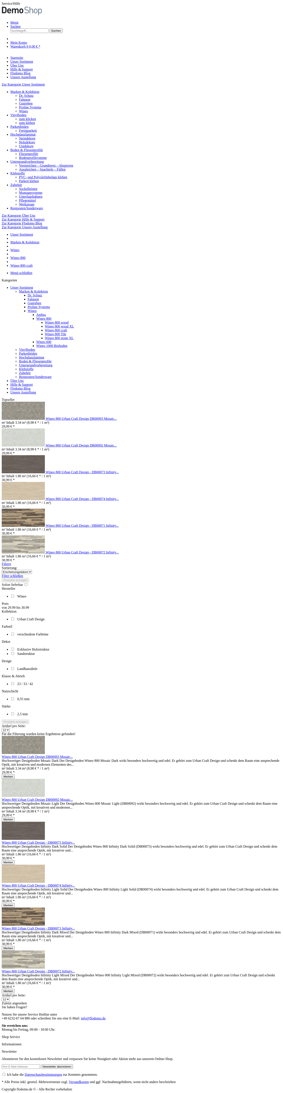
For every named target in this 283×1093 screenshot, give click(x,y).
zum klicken (27, 119)
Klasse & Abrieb (13, 676)
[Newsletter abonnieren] (57, 1066)
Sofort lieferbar (13, 584)
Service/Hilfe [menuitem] (11, 3)
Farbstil (7, 626)
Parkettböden (19, 127)
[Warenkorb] (25, 46)
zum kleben (27, 123)
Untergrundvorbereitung (27, 161)
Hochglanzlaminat (23, 134)
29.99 (12, 607)
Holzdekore (27, 142)
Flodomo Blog (20, 388)
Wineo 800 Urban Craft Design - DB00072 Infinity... (82, 552)
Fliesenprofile (28, 154)
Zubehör (16, 185)
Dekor (6, 641)
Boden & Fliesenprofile (26, 150)
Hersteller (8, 588)
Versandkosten (79, 1082)
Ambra (41, 315)
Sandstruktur (26, 653)
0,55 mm (23, 699)
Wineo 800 (43, 318)
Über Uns (17, 381)
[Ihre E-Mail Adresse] (21, 1066)
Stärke (6, 706)
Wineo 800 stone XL (59, 338)
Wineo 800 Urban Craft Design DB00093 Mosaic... (81, 418)
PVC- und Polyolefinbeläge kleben (43, 177)
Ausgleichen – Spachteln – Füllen (42, 169)
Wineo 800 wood (57, 322)
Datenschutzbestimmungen (43, 1074)
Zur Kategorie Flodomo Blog (22, 223)
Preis (5, 603)
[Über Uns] (17, 65)
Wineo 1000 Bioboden (51, 346)
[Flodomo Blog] (20, 73)
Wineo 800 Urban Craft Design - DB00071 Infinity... (82, 525)
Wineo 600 (43, 342)
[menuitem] (145, 23)
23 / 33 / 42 (25, 684)
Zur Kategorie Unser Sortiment (23, 84)
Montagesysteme (30, 192)
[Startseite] (16, 58)
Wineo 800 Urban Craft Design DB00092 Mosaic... (81, 445)
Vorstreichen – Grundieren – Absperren (46, 165)
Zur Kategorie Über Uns (18, 215)
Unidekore (26, 146)
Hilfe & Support (21, 384)
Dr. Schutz (26, 95)
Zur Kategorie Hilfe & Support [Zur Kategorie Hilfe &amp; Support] (23, 219)
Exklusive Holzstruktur (33, 649)
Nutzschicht (10, 691)
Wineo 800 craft (56, 330)
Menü (14, 22)
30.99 (25, 607)
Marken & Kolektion (24, 92)
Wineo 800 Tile (55, 334)
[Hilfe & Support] (21, 69)
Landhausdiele (27, 669)
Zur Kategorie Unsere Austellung (25, 227)
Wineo (23, 111)
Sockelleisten (28, 189)
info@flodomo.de (93, 1018)
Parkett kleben (29, 181)
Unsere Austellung (23, 392)
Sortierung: (9, 568)
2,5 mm (22, 714)
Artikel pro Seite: (14, 726)
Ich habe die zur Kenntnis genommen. (52, 1074)
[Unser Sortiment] (21, 61)
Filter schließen (12, 576)
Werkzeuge (27, 204)
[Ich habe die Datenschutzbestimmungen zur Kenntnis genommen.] (4, 1074)
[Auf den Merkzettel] (8, 776)
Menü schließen (21, 273)
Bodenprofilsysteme (33, 158)
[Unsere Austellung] (23, 77)
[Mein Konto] (18, 42)
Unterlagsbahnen (30, 196)
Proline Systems (30, 107)
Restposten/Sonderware (26, 208)
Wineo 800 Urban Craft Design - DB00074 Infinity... (82, 499)
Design (6, 661)
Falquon (24, 99)
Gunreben (26, 103)
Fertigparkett (28, 130)
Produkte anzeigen (15, 580)
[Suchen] (56, 30)
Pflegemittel (27, 200)
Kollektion (9, 611)
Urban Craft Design (30, 619)
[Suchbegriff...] (29, 30)
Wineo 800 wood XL (59, 326)
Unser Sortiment (21, 287)
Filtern (6, 564)
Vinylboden (18, 115)
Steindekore (27, 138)
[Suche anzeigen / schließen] (15, 26)
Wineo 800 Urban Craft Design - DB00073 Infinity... (82, 472)
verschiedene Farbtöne (32, 634)
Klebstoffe (17, 173)
